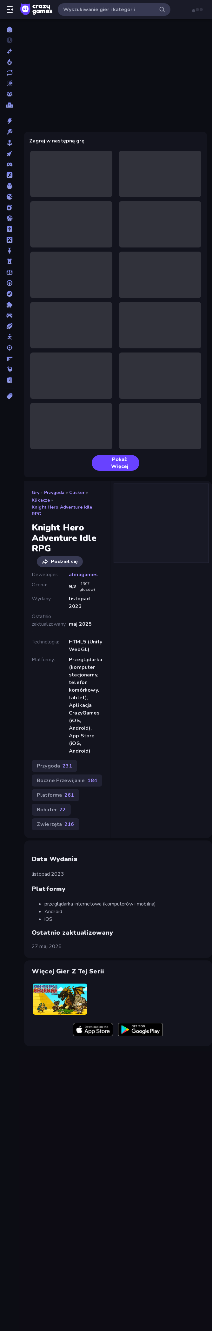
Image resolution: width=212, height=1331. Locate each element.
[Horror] (9, 186)
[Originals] (9, 83)
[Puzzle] (9, 304)
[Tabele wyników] (9, 105)
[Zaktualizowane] (9, 72)
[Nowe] (9, 51)
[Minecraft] (9, 239)
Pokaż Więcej (112, 463)
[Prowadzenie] (9, 283)
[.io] (9, 196)
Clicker (77, 493)
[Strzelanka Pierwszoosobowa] (9, 358)
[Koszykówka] (9, 218)
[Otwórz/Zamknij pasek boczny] (10, 9)
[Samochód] (9, 315)
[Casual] (9, 142)
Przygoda (54, 493)
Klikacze (41, 500)
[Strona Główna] (9, 29)
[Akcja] (9, 121)
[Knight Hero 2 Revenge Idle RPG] (60, 999)
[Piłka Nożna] (9, 272)
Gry (35, 493)
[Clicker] (9, 153)
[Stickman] (9, 337)
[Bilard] (9, 132)
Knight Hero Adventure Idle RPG (62, 510)
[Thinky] (9, 369)
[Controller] (9, 164)
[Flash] (9, 175)
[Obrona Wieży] (9, 261)
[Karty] (9, 207)
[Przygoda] (9, 293)
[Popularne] (9, 61)
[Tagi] (9, 396)
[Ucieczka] (9, 380)
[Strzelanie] (9, 347)
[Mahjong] (9, 229)
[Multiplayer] (9, 94)
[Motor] (9, 250)
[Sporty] (9, 326)
